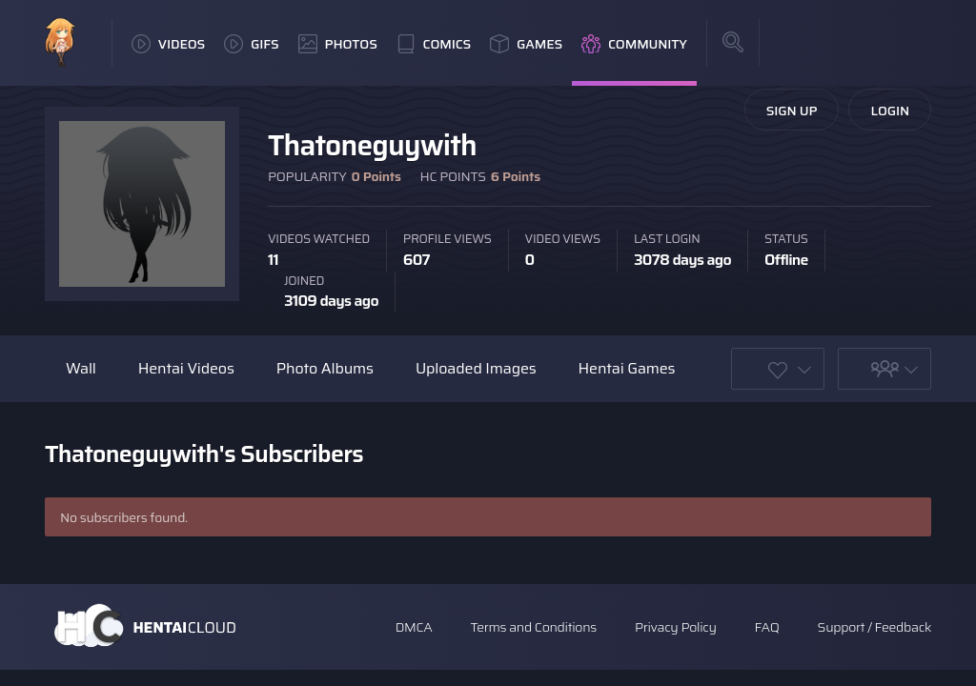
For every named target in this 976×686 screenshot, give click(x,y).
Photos (337, 43)
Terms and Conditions (533, 626)
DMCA (414, 626)
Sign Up (792, 110)
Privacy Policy (676, 626)
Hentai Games (627, 368)
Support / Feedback (874, 626)
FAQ (767, 626)
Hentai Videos (186, 368)
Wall (81, 368)
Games (526, 43)
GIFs (251, 43)
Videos (168, 43)
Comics (433, 43)
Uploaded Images (476, 368)
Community (634, 43)
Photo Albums (325, 368)
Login (889, 110)
